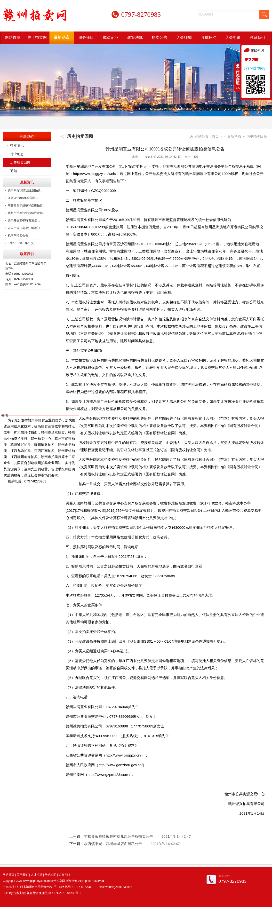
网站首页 (12, 37)
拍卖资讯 (17, 145)
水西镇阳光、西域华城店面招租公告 (113, 844)
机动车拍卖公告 (18, 235)
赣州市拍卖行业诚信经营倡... (26, 213)
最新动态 (61, 37)
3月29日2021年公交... (22, 243)
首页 (215, 136)
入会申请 (233, 37)
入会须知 (184, 37)
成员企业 (110, 37)
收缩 (237, 77)
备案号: (43, 893)
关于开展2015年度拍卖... (24, 220)
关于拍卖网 (37, 37)
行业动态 (17, 154)
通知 (13, 171)
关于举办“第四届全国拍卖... (25, 190)
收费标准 (208, 37)
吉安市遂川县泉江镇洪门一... (26, 228)
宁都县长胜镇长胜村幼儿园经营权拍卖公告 (118, 836)
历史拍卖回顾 (20, 162)
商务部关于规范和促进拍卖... (26, 205)
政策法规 (135, 37)
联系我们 (257, 37)
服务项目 (86, 37)
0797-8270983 (254, 68)
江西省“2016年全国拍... (23, 198)
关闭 (4, 415)
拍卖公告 (159, 37)
